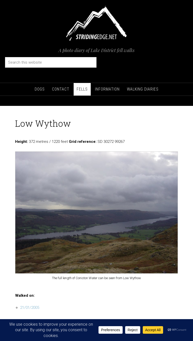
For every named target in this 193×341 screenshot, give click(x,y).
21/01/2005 (29, 307)
